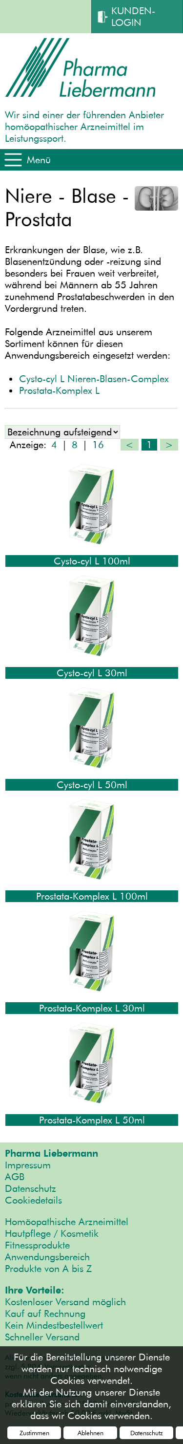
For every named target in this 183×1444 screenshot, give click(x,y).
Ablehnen (90, 1433)
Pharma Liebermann (51, 1153)
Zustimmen (34, 1433)
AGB (14, 1177)
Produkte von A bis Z (48, 1268)
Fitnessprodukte (37, 1245)
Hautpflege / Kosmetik (52, 1233)
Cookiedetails (33, 1200)
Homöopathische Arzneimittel (66, 1222)
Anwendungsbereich (47, 1257)
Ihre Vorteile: (34, 1290)
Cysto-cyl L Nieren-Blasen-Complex (94, 379)
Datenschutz (30, 1188)
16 (98, 445)
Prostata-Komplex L (59, 390)
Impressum (28, 1165)
